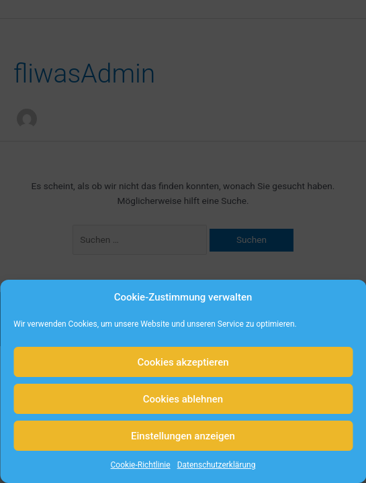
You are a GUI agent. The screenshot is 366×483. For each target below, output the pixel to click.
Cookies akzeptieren (182, 362)
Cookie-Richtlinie (141, 465)
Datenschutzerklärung (216, 465)
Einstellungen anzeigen (183, 436)
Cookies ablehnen (183, 399)
